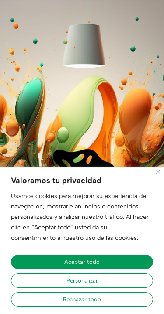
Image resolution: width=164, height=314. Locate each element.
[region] (82, 240)
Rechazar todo (82, 299)
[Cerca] (158, 172)
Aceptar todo (82, 262)
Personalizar (82, 280)
